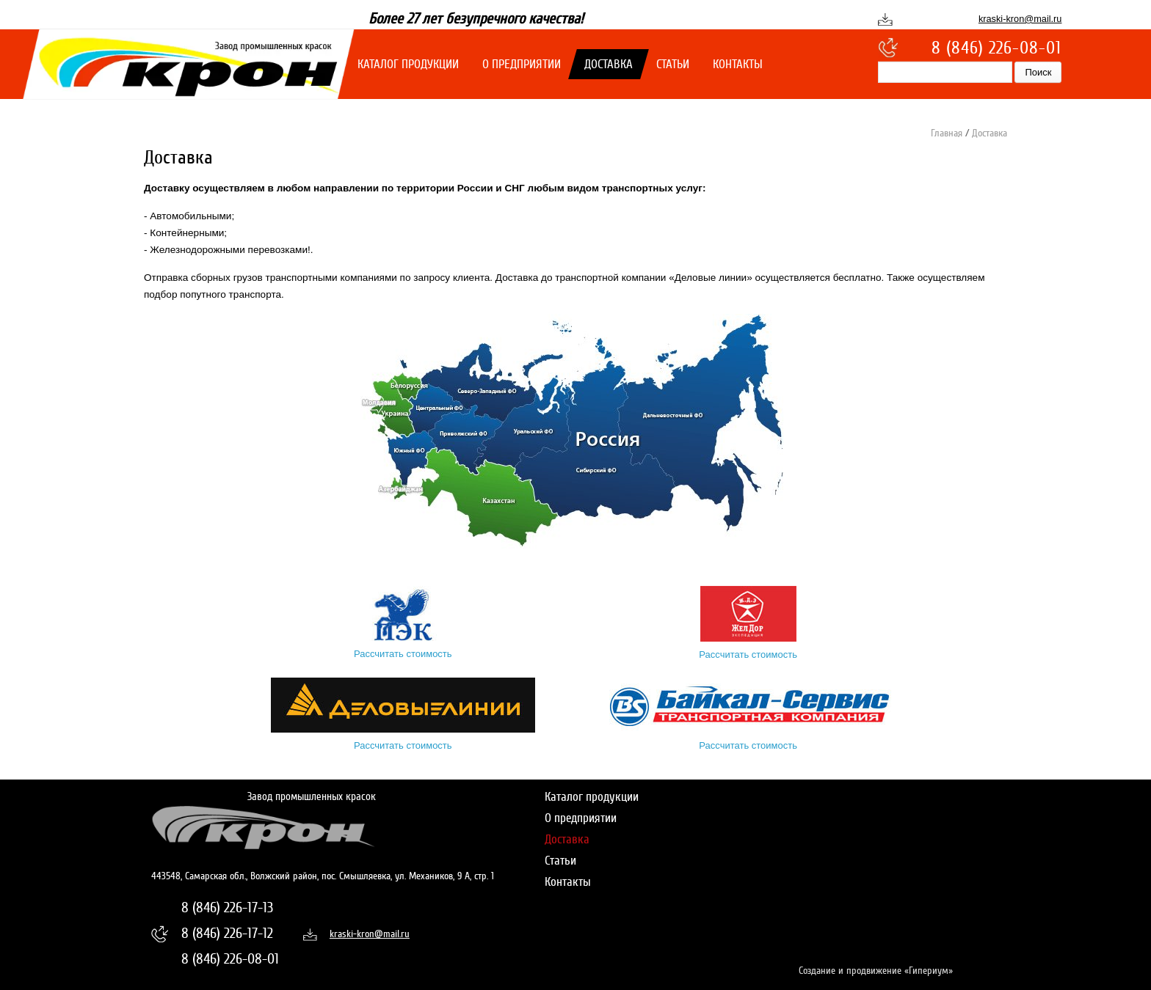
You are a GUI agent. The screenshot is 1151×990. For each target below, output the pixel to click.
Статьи (672, 64)
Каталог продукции (408, 64)
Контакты (738, 64)
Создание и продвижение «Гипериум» (876, 970)
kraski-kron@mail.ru (1020, 18)
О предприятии (521, 64)
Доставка (608, 64)
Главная (946, 133)
